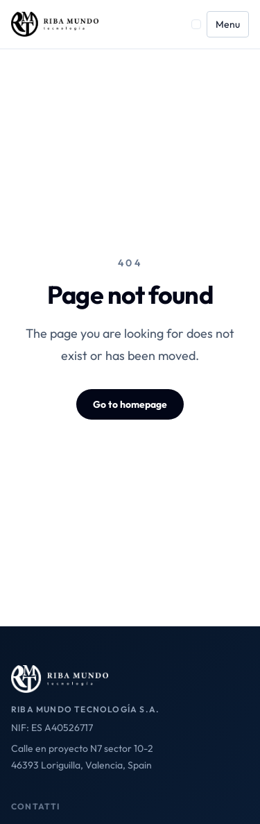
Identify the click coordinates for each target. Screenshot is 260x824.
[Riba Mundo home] (54, 24)
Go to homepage (130, 404)
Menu (228, 24)
